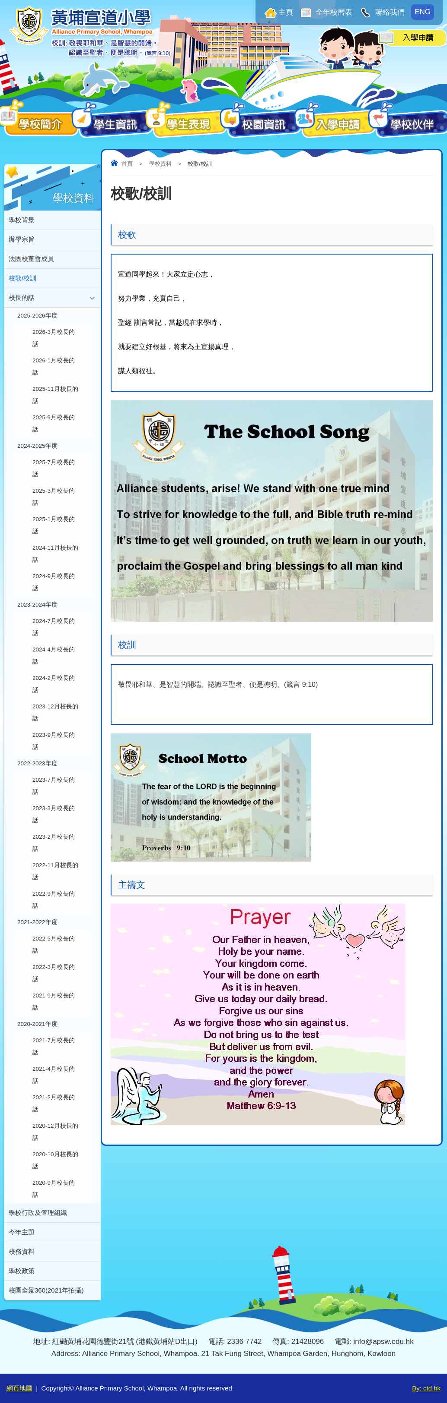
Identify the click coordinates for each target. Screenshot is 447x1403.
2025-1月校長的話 (53, 525)
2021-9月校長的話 (53, 1001)
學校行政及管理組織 (38, 1212)
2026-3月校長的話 (53, 338)
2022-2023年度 (37, 763)
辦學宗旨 (22, 239)
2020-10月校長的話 (55, 1160)
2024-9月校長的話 (53, 582)
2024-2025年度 (37, 446)
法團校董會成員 (31, 258)
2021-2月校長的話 (53, 1103)
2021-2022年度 (37, 922)
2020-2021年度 (37, 1024)
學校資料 (160, 163)
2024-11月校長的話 (55, 553)
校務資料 (22, 1251)
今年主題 (22, 1232)
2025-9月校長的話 (53, 423)
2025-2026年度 (37, 315)
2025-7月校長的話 (53, 468)
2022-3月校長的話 (53, 973)
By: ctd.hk (426, 1388)
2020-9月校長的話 (53, 1189)
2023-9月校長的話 (53, 741)
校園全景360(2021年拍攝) (46, 1290)
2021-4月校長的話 (53, 1075)
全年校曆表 (333, 12)
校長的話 (22, 297)
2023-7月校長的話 (53, 786)
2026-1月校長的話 (53, 366)
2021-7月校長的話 (53, 1046)
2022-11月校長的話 (55, 871)
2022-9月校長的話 (53, 899)
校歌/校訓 (22, 278)
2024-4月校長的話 (53, 655)
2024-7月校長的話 (53, 627)
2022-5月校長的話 (53, 944)
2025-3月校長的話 (53, 497)
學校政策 (22, 1270)
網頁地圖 (19, 1388)
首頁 (127, 163)
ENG (423, 12)
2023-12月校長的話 (55, 712)
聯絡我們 (389, 12)
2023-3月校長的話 (53, 814)
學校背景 (22, 219)
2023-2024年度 (37, 604)
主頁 (285, 12)
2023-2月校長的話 (53, 843)
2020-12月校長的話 (55, 1132)
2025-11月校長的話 (55, 395)
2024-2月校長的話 (53, 684)
